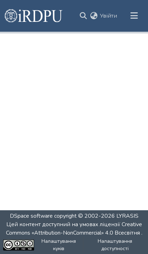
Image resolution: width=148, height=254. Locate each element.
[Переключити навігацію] (134, 16)
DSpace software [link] (31, 216)
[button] (34, 16)
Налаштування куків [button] (58, 245)
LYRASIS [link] (127, 216)
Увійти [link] (108, 16)
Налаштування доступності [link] (115, 245)
